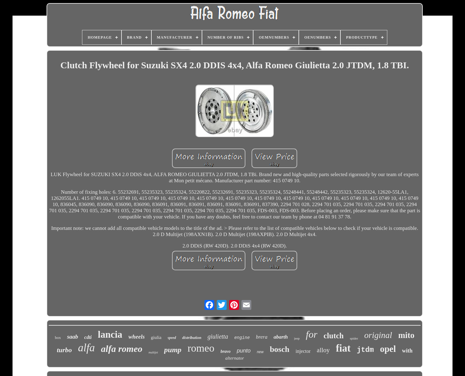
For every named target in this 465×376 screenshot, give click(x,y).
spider (354, 338)
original (378, 335)
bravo (225, 351)
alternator (234, 358)
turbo (64, 350)
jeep (297, 338)
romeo (200, 348)
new (260, 352)
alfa (86, 348)
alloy (323, 350)
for (311, 334)
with (407, 351)
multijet (153, 352)
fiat (343, 348)
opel (388, 349)
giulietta (218, 336)
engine (242, 337)
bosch (280, 349)
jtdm (365, 350)
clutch (333, 336)
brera (261, 337)
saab (72, 336)
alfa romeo (121, 349)
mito (406, 335)
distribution (191, 337)
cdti (88, 337)
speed (172, 338)
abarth (281, 337)
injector (303, 351)
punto (244, 351)
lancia (110, 334)
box (58, 337)
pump (172, 350)
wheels (137, 336)
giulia (156, 337)
